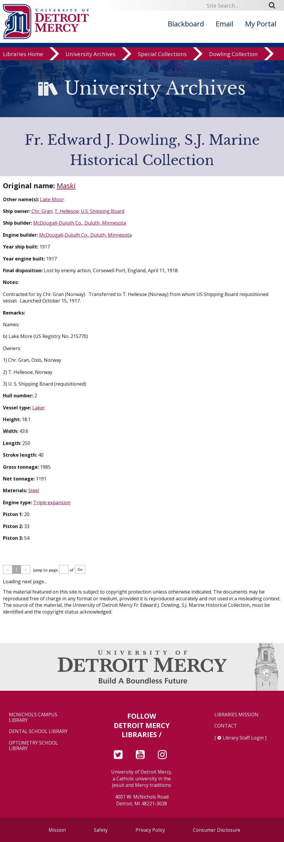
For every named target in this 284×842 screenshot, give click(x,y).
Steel (33, 490)
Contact (225, 726)
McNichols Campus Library (33, 717)
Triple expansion (52, 502)
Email (224, 23)
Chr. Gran (41, 211)
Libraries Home (23, 54)
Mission (57, 830)
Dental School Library (38, 731)
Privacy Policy (150, 830)
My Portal (260, 23)
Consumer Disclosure (216, 830)
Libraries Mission (236, 714)
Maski (66, 185)
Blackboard (186, 23)
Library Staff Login (243, 738)
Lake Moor (52, 199)
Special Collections (162, 54)
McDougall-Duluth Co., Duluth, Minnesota (79, 223)
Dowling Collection (233, 54)
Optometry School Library (33, 745)
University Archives (91, 54)
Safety (101, 830)
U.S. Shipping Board (102, 211)
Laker (38, 407)
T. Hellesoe (66, 211)
